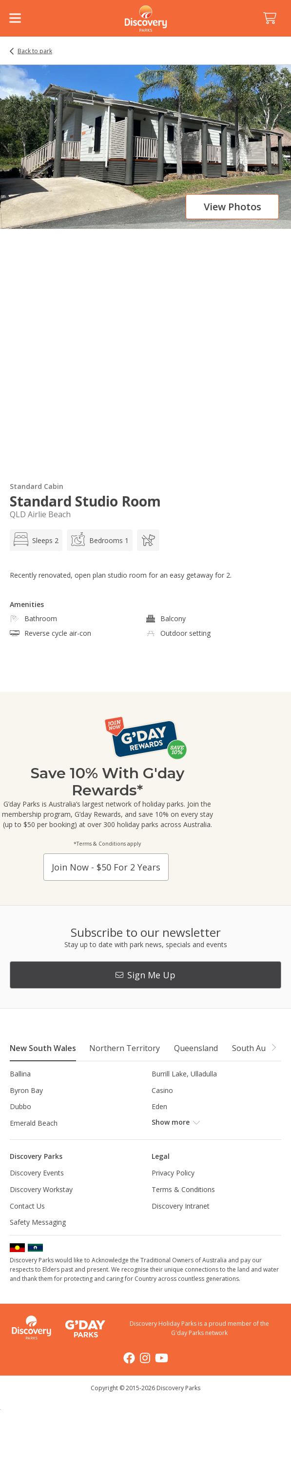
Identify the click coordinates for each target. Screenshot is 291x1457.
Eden (159, 1106)
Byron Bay (26, 1090)
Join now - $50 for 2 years (106, 867)
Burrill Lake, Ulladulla (184, 1073)
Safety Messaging (38, 1222)
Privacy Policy (173, 1172)
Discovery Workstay (41, 1189)
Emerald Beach (34, 1123)
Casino (162, 1090)
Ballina (20, 1073)
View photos (232, 206)
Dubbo (20, 1106)
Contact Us (27, 1206)
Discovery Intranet (181, 1206)
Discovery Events (37, 1172)
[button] (273, 1047)
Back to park (35, 51)
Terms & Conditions (183, 1189)
